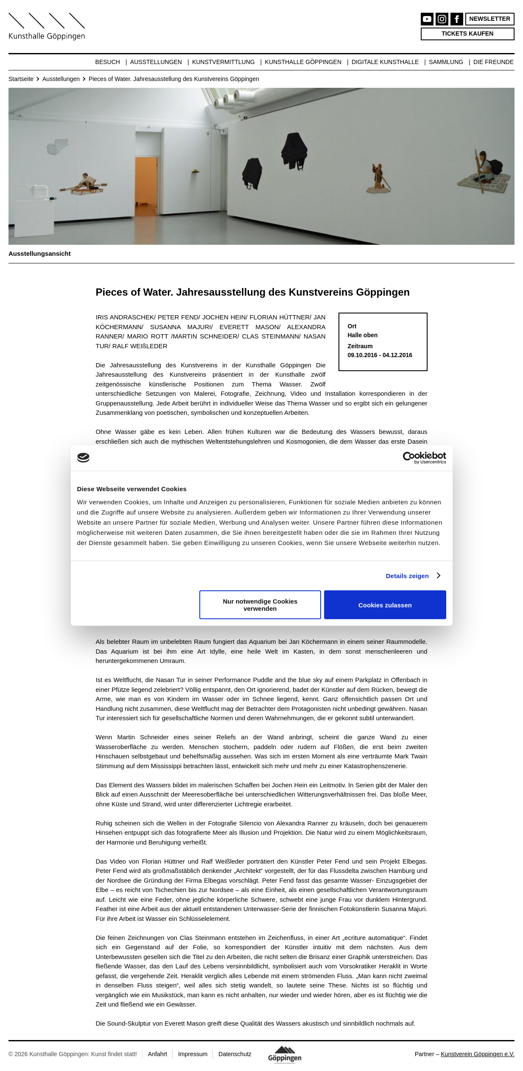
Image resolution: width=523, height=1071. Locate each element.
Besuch (107, 62)
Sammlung (446, 62)
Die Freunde (493, 62)
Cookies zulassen (385, 604)
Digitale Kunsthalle (385, 62)
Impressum (192, 1054)
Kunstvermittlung (223, 62)
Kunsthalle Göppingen (303, 62)
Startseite (21, 79)
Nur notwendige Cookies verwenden (260, 605)
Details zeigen (407, 575)
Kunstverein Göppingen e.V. (478, 1054)
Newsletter (490, 18)
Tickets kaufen (467, 33)
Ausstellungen (156, 62)
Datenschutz (235, 1054)
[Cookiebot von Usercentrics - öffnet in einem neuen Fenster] (409, 457)
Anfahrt (157, 1054)
